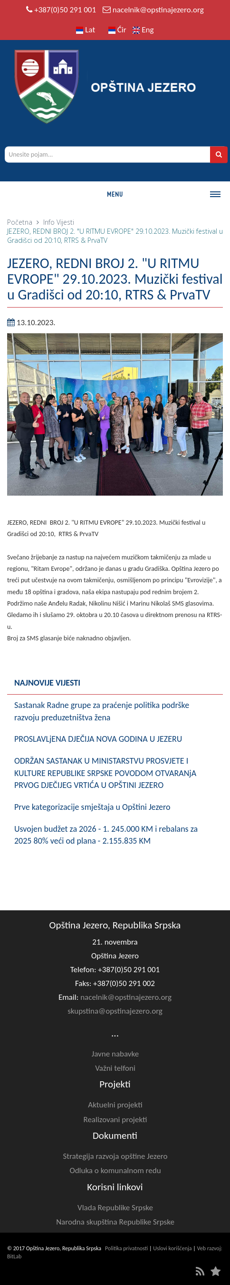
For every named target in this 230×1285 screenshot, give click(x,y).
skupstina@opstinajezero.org (115, 1011)
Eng (143, 30)
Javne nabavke (115, 1054)
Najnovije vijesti (47, 682)
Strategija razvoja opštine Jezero (115, 1156)
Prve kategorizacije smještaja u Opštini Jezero (92, 807)
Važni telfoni (115, 1068)
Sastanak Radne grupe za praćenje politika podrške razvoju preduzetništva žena (101, 711)
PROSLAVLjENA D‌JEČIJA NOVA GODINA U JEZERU (98, 739)
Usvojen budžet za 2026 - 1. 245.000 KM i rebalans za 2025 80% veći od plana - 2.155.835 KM (106, 835)
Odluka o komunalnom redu (115, 1170)
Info (49, 222)
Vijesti (65, 222)
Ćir (117, 30)
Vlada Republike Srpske (115, 1208)
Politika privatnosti (126, 1248)
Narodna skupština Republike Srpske (115, 1222)
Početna (19, 222)
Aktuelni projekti (115, 1105)
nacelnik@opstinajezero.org (158, 10)
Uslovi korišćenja (172, 1248)
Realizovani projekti (115, 1120)
